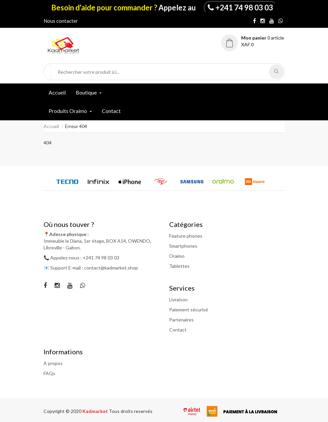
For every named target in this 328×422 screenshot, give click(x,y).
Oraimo (177, 256)
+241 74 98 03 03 (244, 7)
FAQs (49, 373)
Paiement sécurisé (188, 309)
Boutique (86, 92)
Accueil (57, 92)
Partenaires (181, 319)
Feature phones (185, 236)
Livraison (178, 299)
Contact (111, 111)
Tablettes (179, 266)
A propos (53, 363)
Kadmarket (95, 411)
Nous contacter (61, 21)
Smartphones (183, 246)
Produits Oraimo (68, 111)
